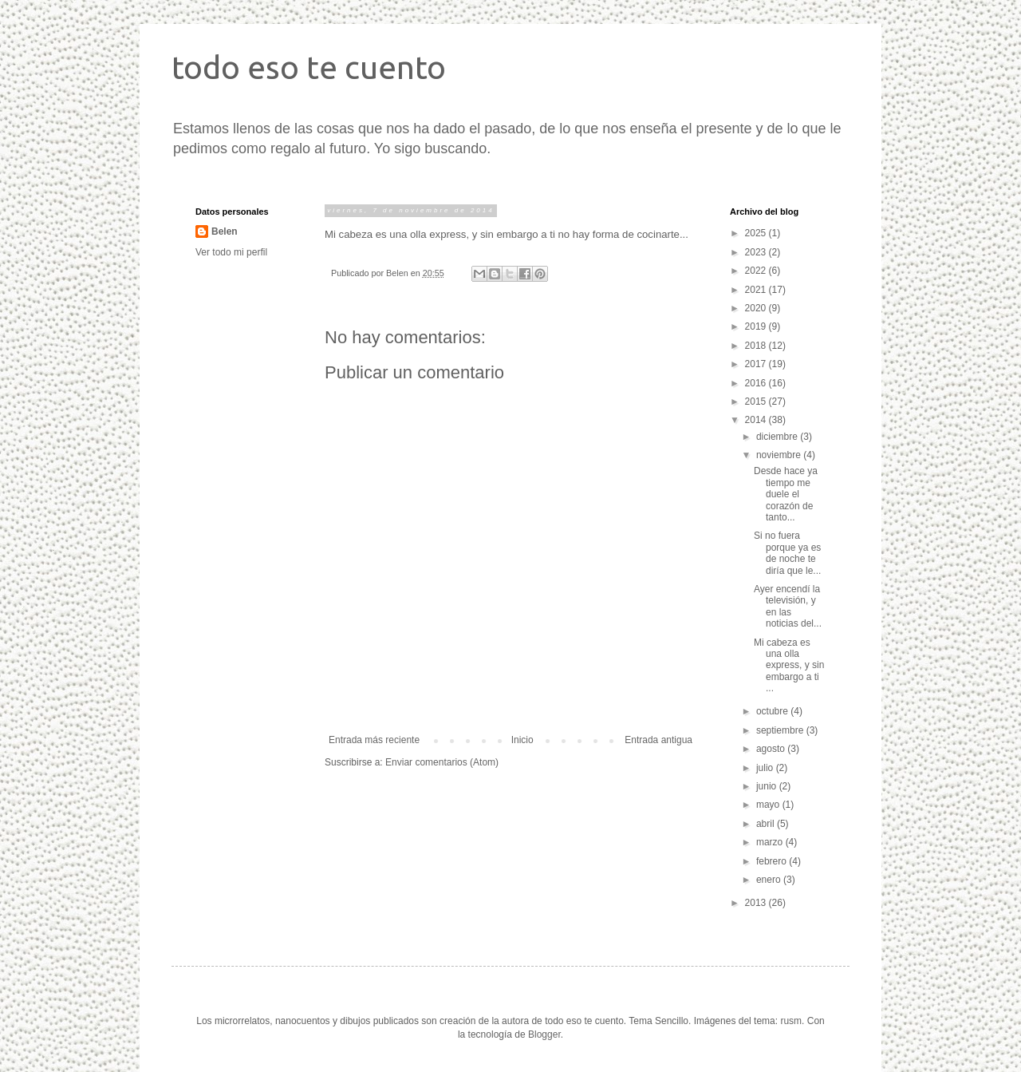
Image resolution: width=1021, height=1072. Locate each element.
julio (766, 767)
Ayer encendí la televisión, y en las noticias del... (788, 606)
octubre (773, 711)
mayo (769, 804)
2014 (757, 419)
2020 (757, 308)
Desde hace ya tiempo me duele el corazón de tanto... (786, 494)
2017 (757, 364)
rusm (791, 1021)
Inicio (522, 740)
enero (769, 879)
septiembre (781, 730)
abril (766, 823)
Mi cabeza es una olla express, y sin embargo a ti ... (789, 665)
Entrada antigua (658, 740)
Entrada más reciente (374, 740)
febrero (772, 861)
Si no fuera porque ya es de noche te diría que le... (787, 553)
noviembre (779, 455)
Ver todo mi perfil (231, 252)
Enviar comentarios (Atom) (442, 762)
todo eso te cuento (308, 67)
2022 (757, 270)
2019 (757, 326)
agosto (771, 748)
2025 (757, 233)
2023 (757, 252)
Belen (224, 231)
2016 (757, 383)
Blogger (544, 1034)
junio (767, 786)
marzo (771, 842)
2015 (757, 401)
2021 (757, 289)
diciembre (778, 436)
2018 (757, 345)
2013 (757, 902)
